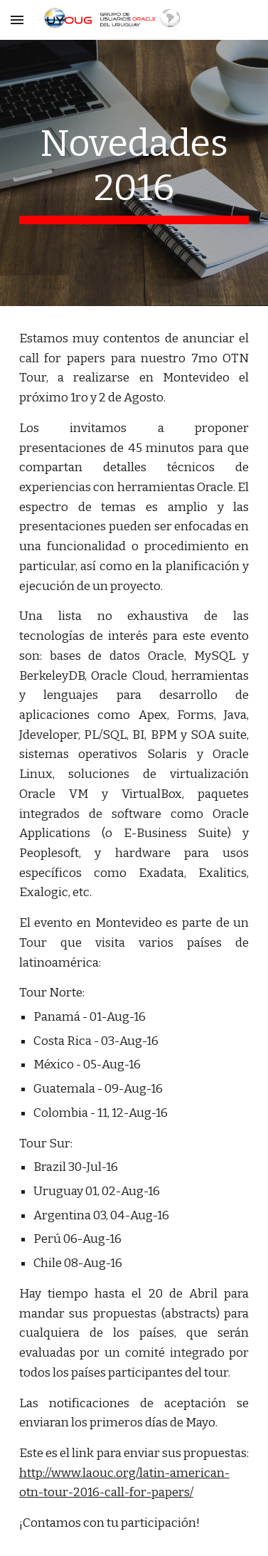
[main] (134, 173)
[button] (17, 19)
